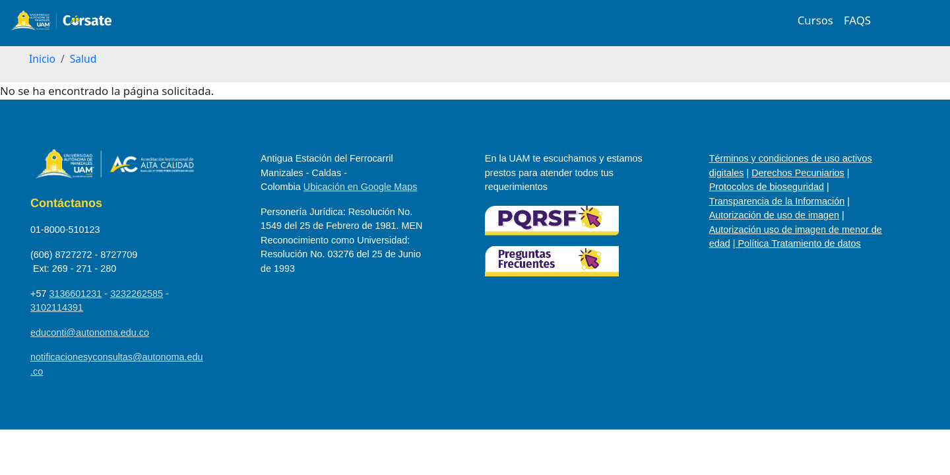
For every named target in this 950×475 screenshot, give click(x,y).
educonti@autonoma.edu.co (89, 332)
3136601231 (75, 293)
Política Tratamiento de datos (799, 243)
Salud (83, 58)
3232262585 (136, 293)
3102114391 (56, 307)
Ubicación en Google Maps (360, 186)
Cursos (815, 20)
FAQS (857, 20)
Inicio (42, 58)
